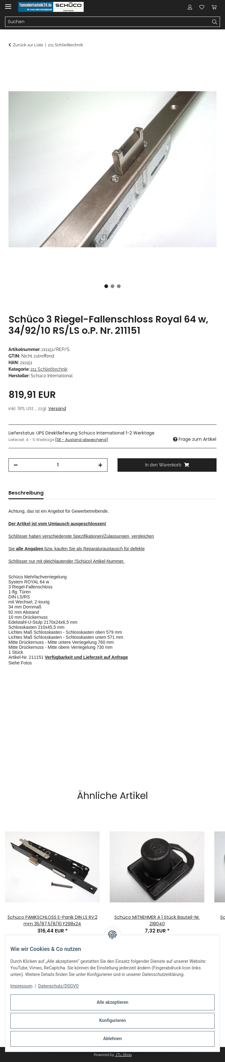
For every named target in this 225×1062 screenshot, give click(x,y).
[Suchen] (215, 22)
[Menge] (58, 465)
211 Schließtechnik (48, 369)
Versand (57, 408)
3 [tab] (119, 286)
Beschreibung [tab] (26, 492)
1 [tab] (106, 286)
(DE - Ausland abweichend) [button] (81, 439)
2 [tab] (112, 286)
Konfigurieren (112, 1020)
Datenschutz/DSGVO (58, 985)
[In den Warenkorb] (13, 61)
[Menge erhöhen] (100, 465)
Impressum (21, 985)
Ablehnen (112, 1038)
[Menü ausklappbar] (8, 4)
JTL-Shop (123, 1055)
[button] (190, 7)
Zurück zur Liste (28, 45)
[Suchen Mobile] (107, 22)
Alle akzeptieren (112, 1002)
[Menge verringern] (16, 465)
